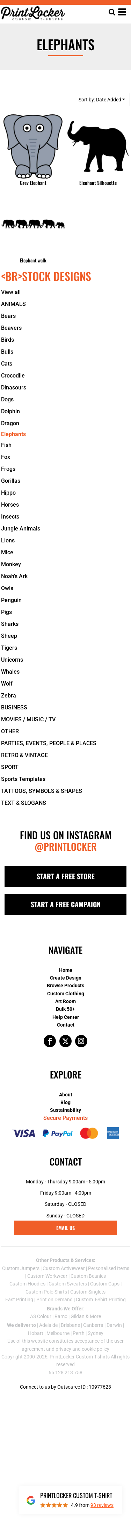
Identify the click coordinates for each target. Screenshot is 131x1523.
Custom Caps (104, 1284)
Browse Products (65, 985)
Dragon (10, 423)
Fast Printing (19, 1299)
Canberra (93, 1325)
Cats (6, 363)
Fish (6, 445)
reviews (102, 1505)
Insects (10, 516)
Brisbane (70, 1325)
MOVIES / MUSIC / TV (28, 719)
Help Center (65, 1017)
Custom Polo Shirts (46, 1292)
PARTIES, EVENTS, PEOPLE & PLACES (48, 743)
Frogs (8, 469)
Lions (8, 540)
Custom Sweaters (68, 1284)
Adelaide (48, 1325)
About (65, 1094)
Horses (10, 504)
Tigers (9, 647)
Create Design (65, 978)
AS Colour (40, 1316)
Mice (7, 552)
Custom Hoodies (27, 1284)
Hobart (35, 1333)
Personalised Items (108, 1268)
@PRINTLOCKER (66, 846)
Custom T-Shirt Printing (101, 1299)
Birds (7, 339)
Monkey (11, 564)
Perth (79, 1333)
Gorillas (10, 480)
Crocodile (13, 375)
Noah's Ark (14, 576)
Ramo (60, 1316)
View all (11, 292)
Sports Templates (23, 779)
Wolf (7, 683)
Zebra (8, 695)
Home (65, 970)
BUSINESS (14, 707)
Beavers (11, 328)
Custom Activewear (64, 1268)
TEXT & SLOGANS (23, 803)
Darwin (114, 1325)
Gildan (78, 1316)
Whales (10, 671)
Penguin (11, 600)
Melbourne (58, 1333)
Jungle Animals (20, 528)
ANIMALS (13, 304)
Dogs (7, 399)
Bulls (7, 351)
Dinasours (13, 387)
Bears (8, 316)
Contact (65, 1025)
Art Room (65, 1001)
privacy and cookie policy (82, 1349)
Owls (7, 588)
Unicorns (12, 659)
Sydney (95, 1333)
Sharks (10, 624)
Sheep (9, 636)
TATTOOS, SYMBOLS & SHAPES (41, 791)
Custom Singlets (87, 1292)
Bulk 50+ (65, 1009)
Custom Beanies (88, 1276)
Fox (5, 457)
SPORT (10, 767)
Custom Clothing (65, 993)
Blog (65, 1102)
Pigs (6, 612)
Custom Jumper (19, 1268)
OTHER (10, 731)
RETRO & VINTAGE (24, 755)
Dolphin (10, 411)
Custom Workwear (47, 1276)
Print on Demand (54, 1299)
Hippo (8, 492)
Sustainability (65, 1110)
